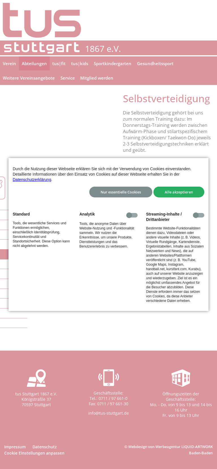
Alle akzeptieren (179, 192)
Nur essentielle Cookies (121, 192)
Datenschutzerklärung (32, 179)
